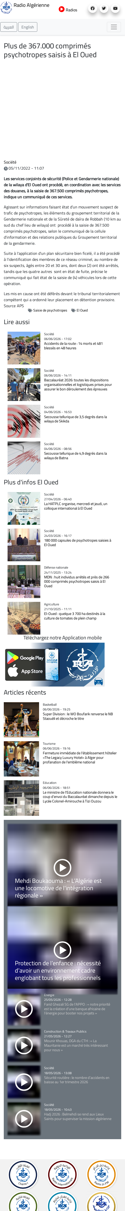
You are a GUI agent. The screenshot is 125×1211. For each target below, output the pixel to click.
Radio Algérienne (24, 7)
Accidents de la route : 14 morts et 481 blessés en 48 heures (73, 345)
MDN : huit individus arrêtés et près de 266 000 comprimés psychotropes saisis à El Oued (76, 581)
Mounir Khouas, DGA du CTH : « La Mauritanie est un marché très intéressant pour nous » (76, 1045)
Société (10, 162)
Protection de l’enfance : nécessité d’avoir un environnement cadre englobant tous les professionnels (58, 970)
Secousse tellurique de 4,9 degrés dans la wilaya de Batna (75, 455)
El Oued (82, 310)
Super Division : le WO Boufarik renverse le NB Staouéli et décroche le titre (78, 716)
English (27, 27)
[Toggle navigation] (114, 27)
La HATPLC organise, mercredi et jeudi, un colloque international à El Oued (75, 506)
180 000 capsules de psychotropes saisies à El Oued (77, 542)
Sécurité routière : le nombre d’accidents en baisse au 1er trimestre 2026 (76, 1079)
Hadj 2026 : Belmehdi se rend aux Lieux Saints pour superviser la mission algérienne (78, 1116)
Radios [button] (68, 10)
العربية (9, 27)
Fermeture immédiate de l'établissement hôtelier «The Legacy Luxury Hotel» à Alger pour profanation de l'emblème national (80, 757)
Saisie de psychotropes (50, 310)
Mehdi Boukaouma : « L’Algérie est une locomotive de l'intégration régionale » (58, 888)
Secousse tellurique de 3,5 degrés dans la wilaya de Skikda (75, 419)
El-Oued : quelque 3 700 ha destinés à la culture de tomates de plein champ (74, 616)
